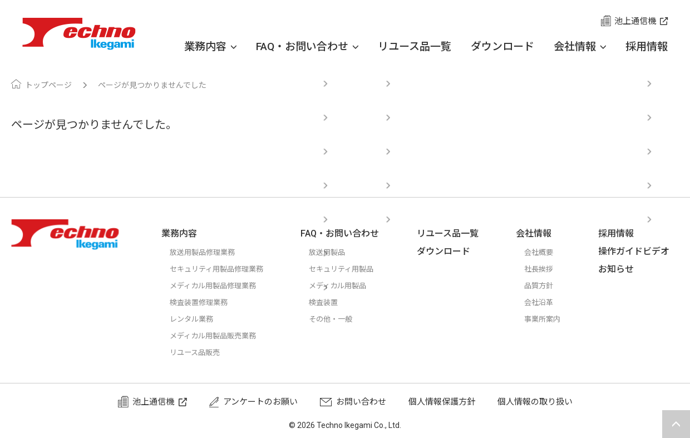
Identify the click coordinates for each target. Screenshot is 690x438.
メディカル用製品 (352, 285)
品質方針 (545, 285)
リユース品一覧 (414, 46)
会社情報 (580, 47)
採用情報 (646, 46)
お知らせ (620, 269)
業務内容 (210, 47)
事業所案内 (549, 319)
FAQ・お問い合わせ (307, 47)
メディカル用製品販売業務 (219, 336)
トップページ (48, 85)
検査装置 (335, 302)
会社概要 (545, 252)
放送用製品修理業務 (207, 252)
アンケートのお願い (260, 402)
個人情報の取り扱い (535, 402)
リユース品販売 (199, 352)
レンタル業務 (195, 319)
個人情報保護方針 (441, 402)
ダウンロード (502, 46)
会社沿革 (545, 302)
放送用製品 (340, 252)
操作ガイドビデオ (638, 251)
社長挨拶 (545, 269)
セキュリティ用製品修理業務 (224, 269)
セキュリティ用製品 (356, 269)
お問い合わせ (361, 402)
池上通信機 (635, 21)
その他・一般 (344, 319)
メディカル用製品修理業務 (219, 285)
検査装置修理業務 (203, 302)
